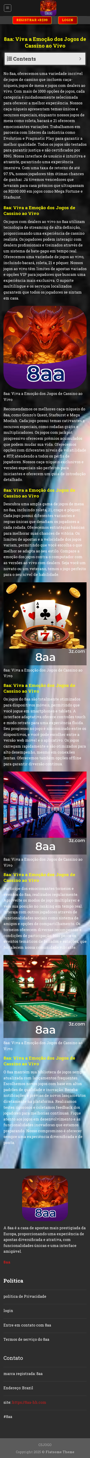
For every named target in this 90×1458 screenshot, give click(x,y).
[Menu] (8, 8)
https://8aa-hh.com (29, 1402)
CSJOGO (45, 1445)
